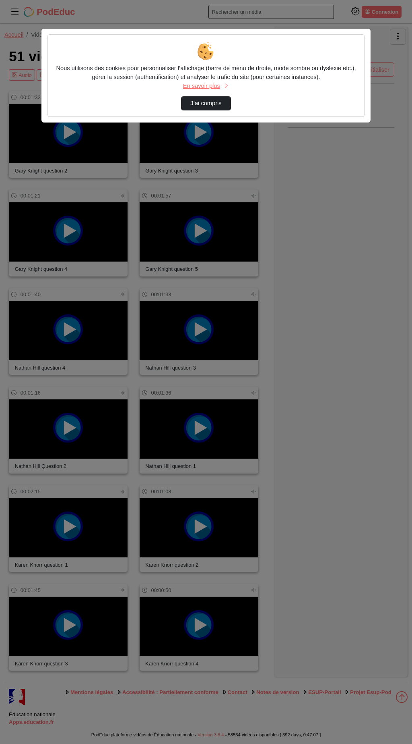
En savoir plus (206, 85)
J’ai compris (205, 103)
